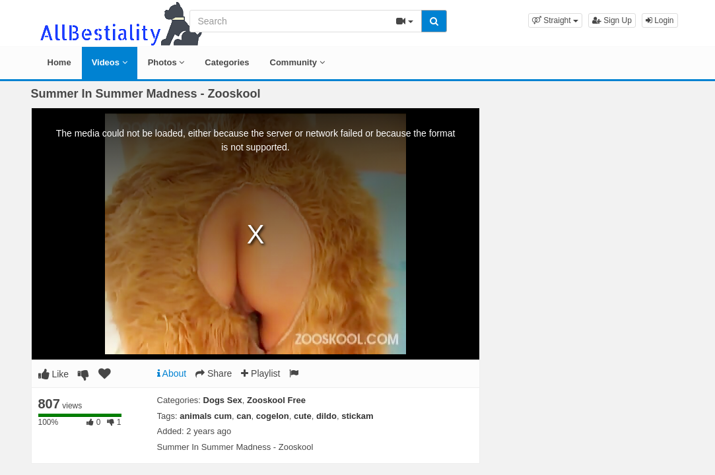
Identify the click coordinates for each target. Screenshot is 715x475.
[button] (555, 20)
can (243, 416)
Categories (227, 62)
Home (59, 62)
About (172, 373)
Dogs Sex (222, 400)
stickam (357, 416)
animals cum (206, 416)
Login (660, 20)
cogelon (272, 416)
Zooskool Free (276, 400)
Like (53, 374)
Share (213, 373)
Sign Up (612, 20)
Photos (166, 62)
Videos (109, 62)
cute (303, 416)
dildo (326, 416)
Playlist (260, 373)
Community (297, 62)
